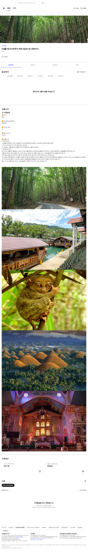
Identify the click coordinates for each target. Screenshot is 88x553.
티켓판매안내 (64, 527)
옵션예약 (11, 65)
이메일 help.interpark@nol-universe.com (48, 536)
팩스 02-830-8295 (64, 536)
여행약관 (44, 527)
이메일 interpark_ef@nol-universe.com (77, 536)
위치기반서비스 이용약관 (33, 527)
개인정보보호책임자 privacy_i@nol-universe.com (71, 538)
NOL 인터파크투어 (8, 485)
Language (5, 530)
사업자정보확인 (19, 536)
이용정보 (55, 65)
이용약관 (11, 527)
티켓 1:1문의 (40, 539)
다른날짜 (82, 72)
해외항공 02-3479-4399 (35, 538)
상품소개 (33, 65)
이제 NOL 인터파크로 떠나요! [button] (26, 3)
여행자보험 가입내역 (54, 527)
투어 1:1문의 (33, 539)
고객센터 (79, 527)
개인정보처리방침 (19, 527)
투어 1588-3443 (33, 535)
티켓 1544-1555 (42, 535)
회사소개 (4, 527)
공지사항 (72, 527)
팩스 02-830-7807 (34, 536)
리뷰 (77, 65)
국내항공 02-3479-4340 (47, 538)
